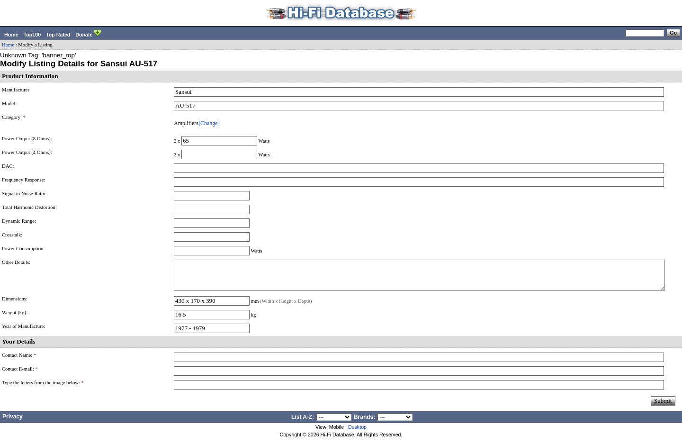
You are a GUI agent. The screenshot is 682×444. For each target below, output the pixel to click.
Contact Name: (19, 360)
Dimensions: (14, 304)
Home (11, 34)
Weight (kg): (14, 318)
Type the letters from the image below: (43, 388)
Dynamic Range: (19, 221)
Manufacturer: (16, 89)
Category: (14, 117)
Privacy (12, 422)
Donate (88, 33)
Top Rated (58, 34)
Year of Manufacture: (23, 332)
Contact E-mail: (20, 374)
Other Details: (16, 262)
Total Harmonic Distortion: (29, 207)
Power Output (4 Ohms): (27, 152)
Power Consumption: (23, 248)
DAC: (8, 166)
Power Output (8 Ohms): (27, 138)
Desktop (357, 432)
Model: (9, 103)
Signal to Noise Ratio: (24, 193)
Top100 (32, 34)
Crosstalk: (12, 234)
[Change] (209, 123)
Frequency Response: (23, 179)
